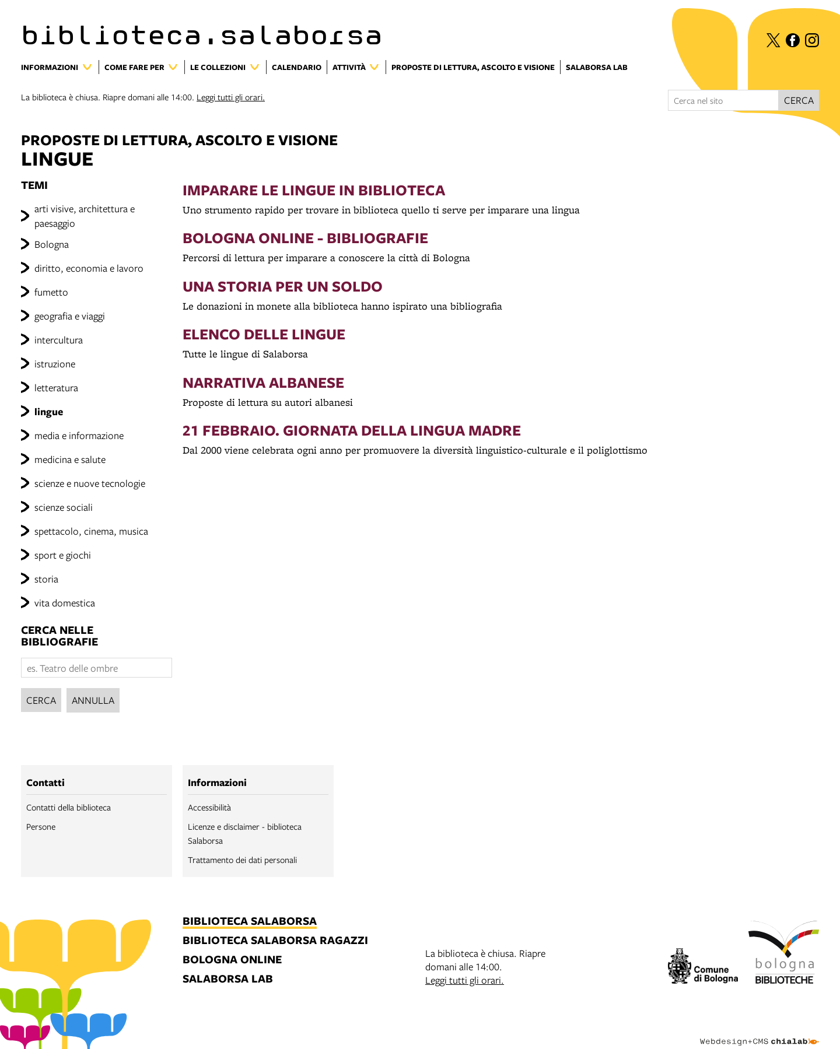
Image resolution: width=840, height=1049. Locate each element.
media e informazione (79, 435)
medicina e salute (70, 459)
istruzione (54, 363)
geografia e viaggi (69, 315)
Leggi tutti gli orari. (231, 97)
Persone (40, 826)
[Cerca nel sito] (723, 100)
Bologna (51, 244)
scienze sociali (63, 507)
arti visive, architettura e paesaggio (84, 216)
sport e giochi (62, 555)
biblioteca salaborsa (250, 921)
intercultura (58, 339)
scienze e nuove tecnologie (89, 483)
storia (46, 578)
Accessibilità (209, 807)
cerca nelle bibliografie (59, 636)
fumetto (51, 292)
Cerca (41, 700)
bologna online (232, 960)
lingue (48, 411)
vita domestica (64, 602)
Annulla (93, 700)
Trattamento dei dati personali (242, 859)
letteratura (56, 387)
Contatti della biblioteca (68, 807)
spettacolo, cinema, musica (91, 531)
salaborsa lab (228, 979)
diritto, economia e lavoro (89, 268)
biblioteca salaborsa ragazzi (275, 941)
